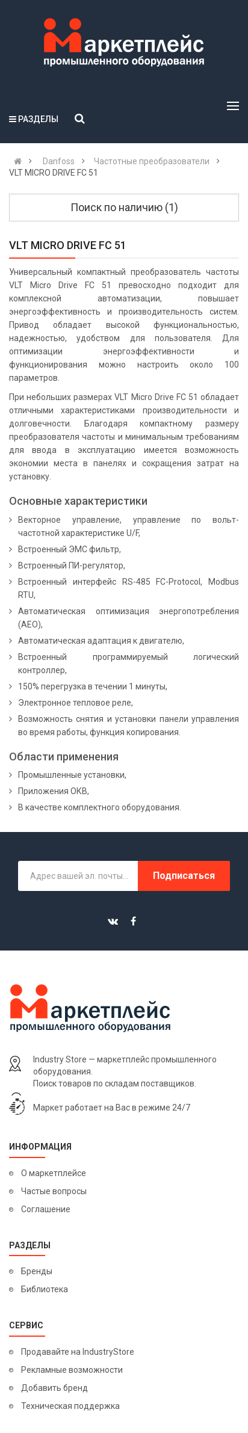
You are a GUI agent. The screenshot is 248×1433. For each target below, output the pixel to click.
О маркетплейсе (53, 1173)
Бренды (36, 1271)
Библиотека (44, 1289)
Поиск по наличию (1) (124, 207)
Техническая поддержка (70, 1406)
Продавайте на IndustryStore (77, 1352)
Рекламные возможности (72, 1370)
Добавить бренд (54, 1388)
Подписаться (184, 875)
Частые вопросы (54, 1191)
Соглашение (45, 1209)
